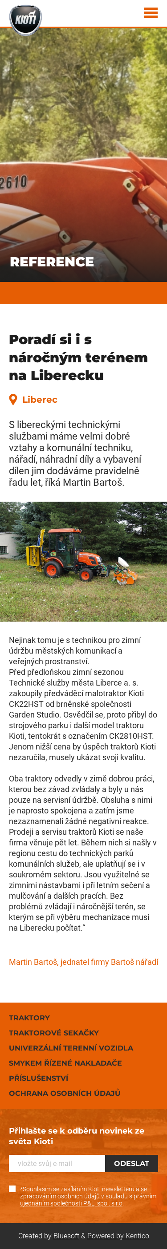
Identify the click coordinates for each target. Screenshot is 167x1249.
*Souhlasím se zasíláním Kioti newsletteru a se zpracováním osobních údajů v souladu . (88, 1196)
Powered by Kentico (118, 1236)
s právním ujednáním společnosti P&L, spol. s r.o (88, 1200)
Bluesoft (66, 1236)
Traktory (29, 1018)
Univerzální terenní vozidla (71, 1048)
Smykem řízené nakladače (65, 1063)
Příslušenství (38, 1078)
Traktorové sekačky (54, 1033)
